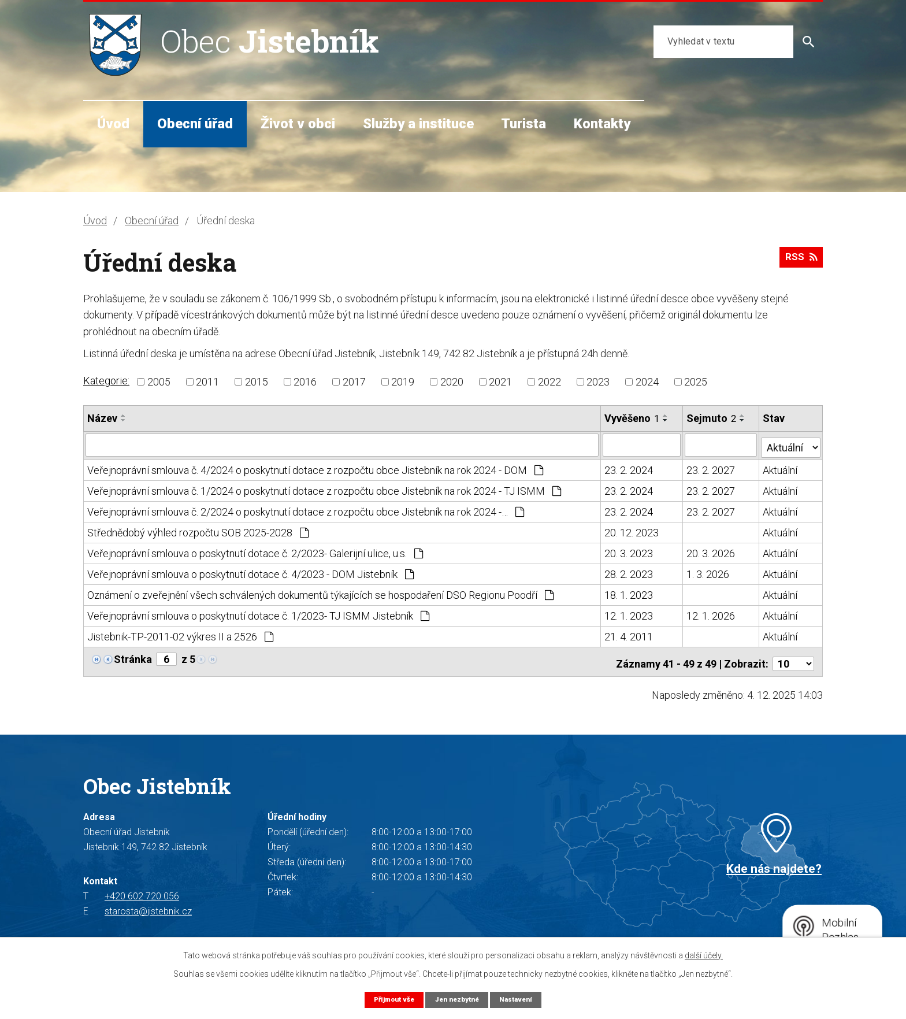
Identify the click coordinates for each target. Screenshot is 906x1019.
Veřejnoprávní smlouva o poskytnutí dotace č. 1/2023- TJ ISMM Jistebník (258, 613)
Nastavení (521, 999)
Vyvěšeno (632, 418)
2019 (402, 382)
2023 (598, 382)
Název (102, 418)
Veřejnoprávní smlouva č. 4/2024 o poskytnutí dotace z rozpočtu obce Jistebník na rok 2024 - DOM (315, 468)
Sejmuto (712, 418)
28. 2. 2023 (629, 572)
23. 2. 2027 (711, 468)
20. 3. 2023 (629, 551)
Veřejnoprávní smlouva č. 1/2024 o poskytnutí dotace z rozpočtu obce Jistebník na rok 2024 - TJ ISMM (324, 489)
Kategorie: (106, 381)
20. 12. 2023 (632, 530)
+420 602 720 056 (142, 889)
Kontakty (602, 124)
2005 (158, 382)
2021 (500, 382)
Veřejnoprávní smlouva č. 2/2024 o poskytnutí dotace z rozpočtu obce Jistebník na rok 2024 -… (305, 509)
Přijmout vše (389, 999)
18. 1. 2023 (629, 593)
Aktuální (780, 468)
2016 (305, 382)
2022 (549, 382)
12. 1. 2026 (711, 613)
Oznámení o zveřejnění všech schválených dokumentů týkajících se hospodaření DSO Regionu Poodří (320, 593)
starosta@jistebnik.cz (148, 904)
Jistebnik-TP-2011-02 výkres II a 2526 (180, 634)
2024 (647, 382)
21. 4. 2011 (629, 634)
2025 (695, 382)
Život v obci (298, 124)
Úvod (113, 124)
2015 (256, 382)
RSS (799, 261)
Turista (523, 124)
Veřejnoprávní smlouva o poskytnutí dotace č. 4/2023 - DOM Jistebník (250, 572)
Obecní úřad (195, 124)
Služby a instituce (418, 124)
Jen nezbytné (457, 999)
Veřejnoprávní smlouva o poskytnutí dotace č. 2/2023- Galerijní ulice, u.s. (255, 551)
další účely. (704, 954)
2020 (451, 382)
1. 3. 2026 (708, 572)
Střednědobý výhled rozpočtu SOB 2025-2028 (198, 530)
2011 (207, 382)
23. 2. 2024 (629, 468)
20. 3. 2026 (711, 551)
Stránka (133, 657)
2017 (354, 382)
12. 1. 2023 (629, 613)
